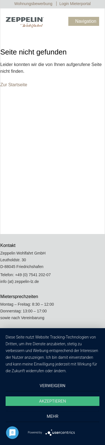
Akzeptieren (52, 401)
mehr (53, 416)
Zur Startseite (13, 84)
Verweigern (53, 385)
